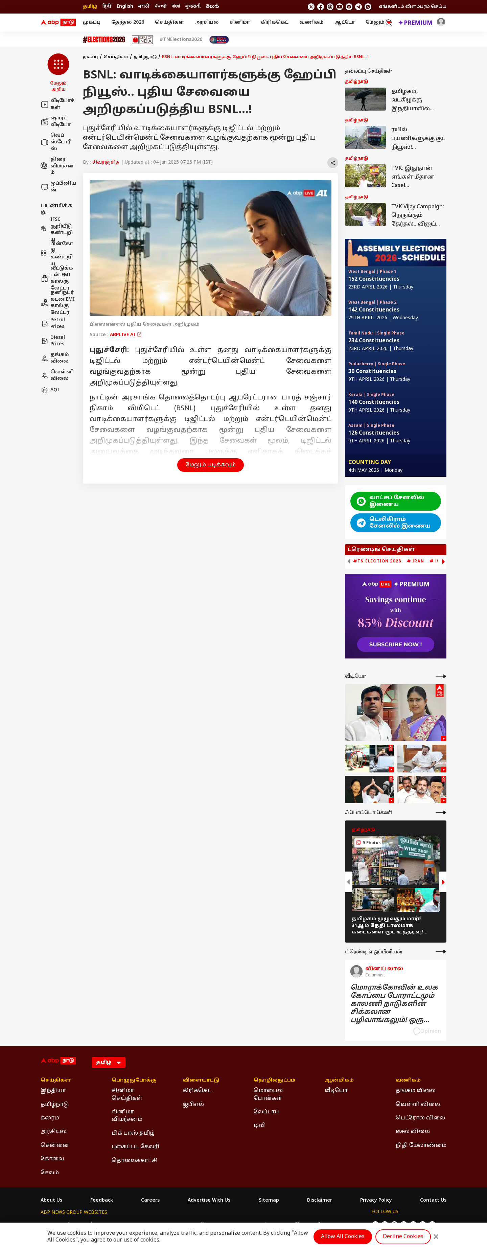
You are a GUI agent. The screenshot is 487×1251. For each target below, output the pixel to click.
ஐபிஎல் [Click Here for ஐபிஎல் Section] (193, 1104)
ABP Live (87, 1225)
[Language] (108, 1062)
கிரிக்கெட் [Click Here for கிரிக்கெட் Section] (197, 1090)
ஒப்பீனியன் (58, 187)
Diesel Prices (53, 341)
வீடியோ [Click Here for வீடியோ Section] (336, 1090)
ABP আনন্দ (140, 1225)
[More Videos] (441, 676)
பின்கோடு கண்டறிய (57, 254)
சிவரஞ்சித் (105, 162)
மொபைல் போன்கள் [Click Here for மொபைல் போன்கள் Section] (268, 1094)
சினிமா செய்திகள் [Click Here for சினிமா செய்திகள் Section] (127, 1094)
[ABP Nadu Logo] (58, 23)
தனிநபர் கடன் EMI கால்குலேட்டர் (58, 303)
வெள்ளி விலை (57, 375)
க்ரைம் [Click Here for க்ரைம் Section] (50, 1118)
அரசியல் (207, 22)
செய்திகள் (169, 22)
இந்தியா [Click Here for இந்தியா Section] (53, 1090)
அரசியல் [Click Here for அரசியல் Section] (54, 1131)
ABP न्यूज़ (114, 1225)
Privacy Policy (376, 1200)
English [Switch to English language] (125, 6)
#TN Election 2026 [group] (377, 561)
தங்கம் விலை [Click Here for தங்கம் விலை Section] (416, 1090)
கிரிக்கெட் (274, 22)
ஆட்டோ (344, 22)
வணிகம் (311, 22)
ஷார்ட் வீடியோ (56, 121)
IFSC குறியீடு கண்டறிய (57, 229)
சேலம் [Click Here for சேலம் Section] (50, 1172)
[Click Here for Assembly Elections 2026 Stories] (104, 40)
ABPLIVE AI (126, 335)
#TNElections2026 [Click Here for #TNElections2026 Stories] (181, 40)
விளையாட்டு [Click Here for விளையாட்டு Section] (201, 1080)
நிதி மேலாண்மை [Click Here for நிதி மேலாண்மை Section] (421, 1145)
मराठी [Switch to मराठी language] (144, 6)
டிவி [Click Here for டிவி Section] (260, 1125)
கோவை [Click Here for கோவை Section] (52, 1159)
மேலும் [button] (378, 22)
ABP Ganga (231, 1225)
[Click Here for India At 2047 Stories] (219, 40)
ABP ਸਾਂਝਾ (260, 1225)
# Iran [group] (415, 561)
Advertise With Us (209, 1200)
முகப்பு (91, 22)
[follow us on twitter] (311, 7)
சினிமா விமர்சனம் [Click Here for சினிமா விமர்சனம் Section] (127, 1116)
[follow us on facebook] (321, 7)
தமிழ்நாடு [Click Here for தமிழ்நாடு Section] (55, 1104)
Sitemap (269, 1200)
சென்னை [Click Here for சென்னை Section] (55, 1145)
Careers (150, 1200)
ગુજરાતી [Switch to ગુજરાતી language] (193, 6)
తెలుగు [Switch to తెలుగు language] (212, 6)
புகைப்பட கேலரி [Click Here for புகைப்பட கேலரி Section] (135, 1146)
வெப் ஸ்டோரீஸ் (56, 142)
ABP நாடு (288, 1225)
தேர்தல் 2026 (127, 22)
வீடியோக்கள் (58, 104)
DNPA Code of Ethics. (119, 1237)
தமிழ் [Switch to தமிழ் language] (90, 6)
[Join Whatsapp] (368, 7)
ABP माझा (168, 1225)
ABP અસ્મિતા (198, 1225)
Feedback (101, 1200)
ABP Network (56, 1225)
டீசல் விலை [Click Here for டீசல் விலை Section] (413, 1131)
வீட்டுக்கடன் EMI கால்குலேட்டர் (57, 278)
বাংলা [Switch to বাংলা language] (176, 6)
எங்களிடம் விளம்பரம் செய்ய (412, 6)
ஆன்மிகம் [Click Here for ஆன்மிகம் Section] (339, 1080)
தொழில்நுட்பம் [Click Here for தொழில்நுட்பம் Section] (274, 1080)
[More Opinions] (441, 951)
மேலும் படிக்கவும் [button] (210, 465)
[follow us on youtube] (339, 7)
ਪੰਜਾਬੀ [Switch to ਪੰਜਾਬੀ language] (161, 6)
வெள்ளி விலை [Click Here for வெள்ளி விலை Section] (418, 1104)
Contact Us (433, 1200)
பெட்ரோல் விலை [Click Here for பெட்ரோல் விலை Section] (420, 1118)
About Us (51, 1200)
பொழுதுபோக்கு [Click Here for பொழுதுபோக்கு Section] (134, 1080)
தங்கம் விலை (55, 358)
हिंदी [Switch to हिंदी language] (107, 6)
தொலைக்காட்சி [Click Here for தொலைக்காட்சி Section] (135, 1160)
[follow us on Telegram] (358, 7)
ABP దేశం (315, 1225)
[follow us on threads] (330, 7)
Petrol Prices (53, 323)
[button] (58, 73)
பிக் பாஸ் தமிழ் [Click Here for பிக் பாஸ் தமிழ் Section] (133, 1133)
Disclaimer (319, 1200)
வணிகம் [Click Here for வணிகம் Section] (408, 1080)
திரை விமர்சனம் (57, 166)
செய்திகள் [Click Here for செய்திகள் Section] (56, 1080)
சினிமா (240, 22)
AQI (50, 390)
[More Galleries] (441, 812)
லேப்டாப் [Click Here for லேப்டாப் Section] (266, 1112)
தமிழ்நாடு (145, 57)
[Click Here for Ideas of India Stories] (142, 40)
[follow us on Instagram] (349, 7)
